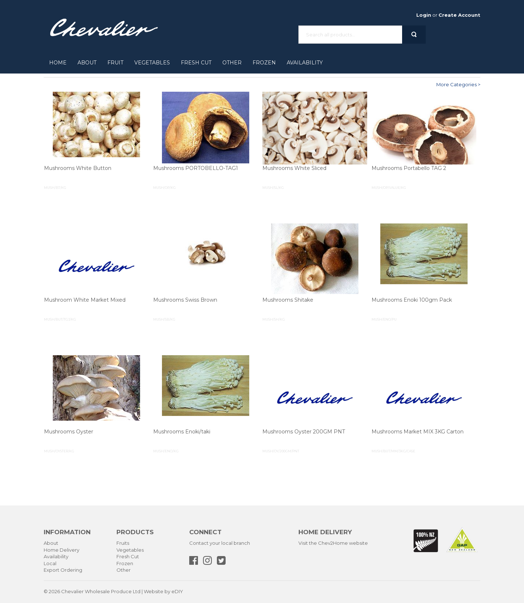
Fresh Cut (196, 62)
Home (58, 62)
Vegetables (152, 62)
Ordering (71, 570)
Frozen (264, 62)
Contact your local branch (219, 543)
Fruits (122, 543)
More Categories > (458, 84)
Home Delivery (61, 550)
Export (51, 570)
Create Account (459, 15)
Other (232, 62)
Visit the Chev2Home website (333, 543)
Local (50, 563)
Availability (305, 62)
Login (423, 15)
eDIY (177, 591)
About (87, 62)
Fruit (115, 62)
